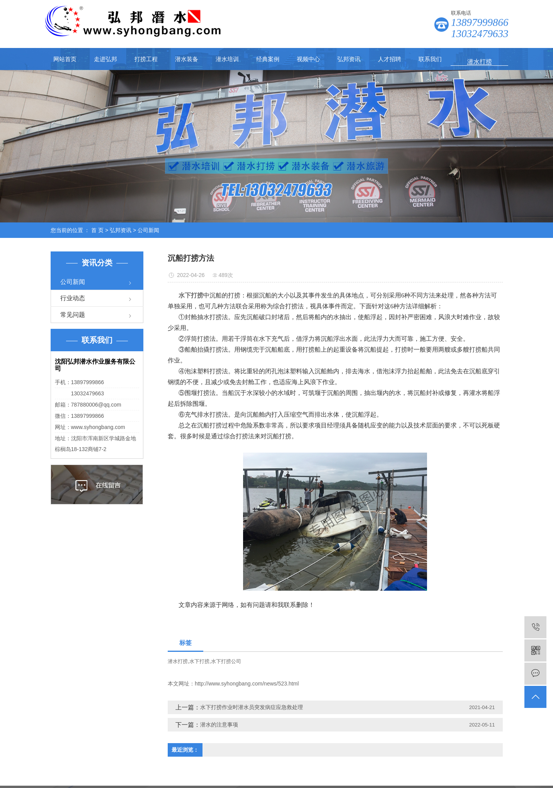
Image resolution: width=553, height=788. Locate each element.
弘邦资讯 (349, 59)
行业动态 (72, 298)
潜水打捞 (178, 661)
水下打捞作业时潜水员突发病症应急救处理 (251, 707)
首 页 (97, 230)
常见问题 (72, 314)
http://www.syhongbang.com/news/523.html (247, 683)
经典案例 (267, 59)
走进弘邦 (105, 59)
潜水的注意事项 (219, 724)
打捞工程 (146, 59)
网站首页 (65, 59)
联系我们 (430, 59)
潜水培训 (227, 59)
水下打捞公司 (226, 661)
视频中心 (308, 59)
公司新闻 (148, 230)
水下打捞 (199, 661)
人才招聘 (389, 59)
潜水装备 (186, 59)
